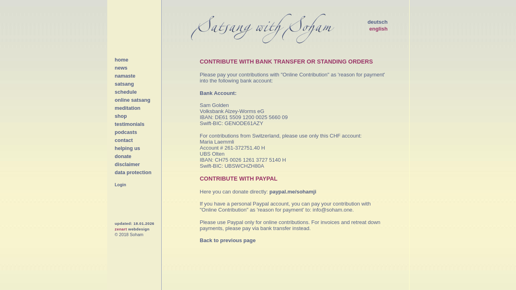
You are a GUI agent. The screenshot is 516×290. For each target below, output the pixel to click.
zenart (121, 229)
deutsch (378, 22)
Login (120, 185)
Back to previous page (228, 240)
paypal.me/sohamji (292, 192)
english (378, 29)
